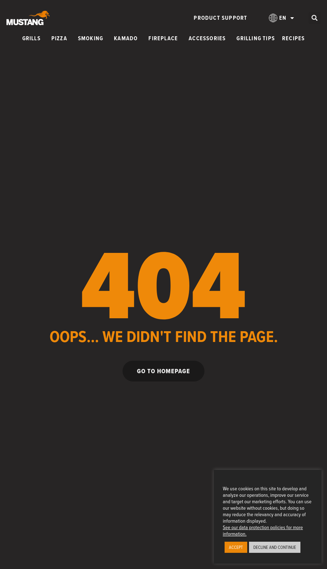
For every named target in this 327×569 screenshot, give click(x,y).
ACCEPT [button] (236, 547)
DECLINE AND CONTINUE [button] (274, 547)
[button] (315, 18)
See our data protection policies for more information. (263, 530)
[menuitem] (281, 18)
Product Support (220, 18)
